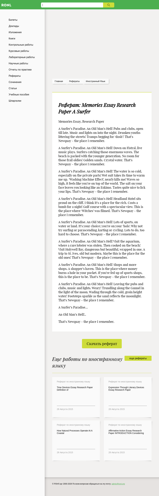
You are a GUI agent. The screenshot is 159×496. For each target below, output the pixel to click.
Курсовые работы (19, 51)
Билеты (13, 20)
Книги (12, 38)
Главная (59, 81)
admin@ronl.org (118, 484)
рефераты (74, 81)
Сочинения (15, 82)
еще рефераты (138, 358)
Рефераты (15, 76)
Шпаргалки (15, 100)
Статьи (13, 88)
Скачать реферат (102, 343)
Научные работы (18, 63)
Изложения (15, 32)
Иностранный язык (95, 81)
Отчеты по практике (20, 69)
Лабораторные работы (22, 57)
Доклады (14, 26)
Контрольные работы (21, 44)
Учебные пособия (19, 94)
